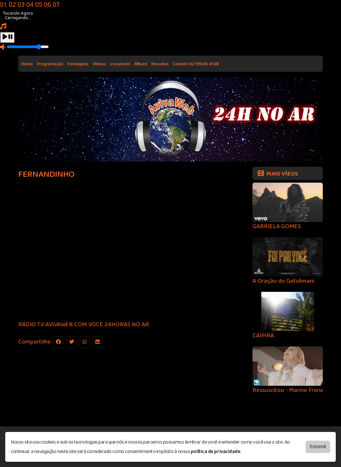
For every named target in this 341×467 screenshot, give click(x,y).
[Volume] (28, 46)
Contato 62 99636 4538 (196, 64)
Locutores (120, 64)
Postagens (78, 64)
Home (27, 64)
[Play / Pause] (7, 37)
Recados (160, 64)
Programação (50, 64)
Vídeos (99, 64)
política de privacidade (215, 452)
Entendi (318, 447)
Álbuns (140, 64)
